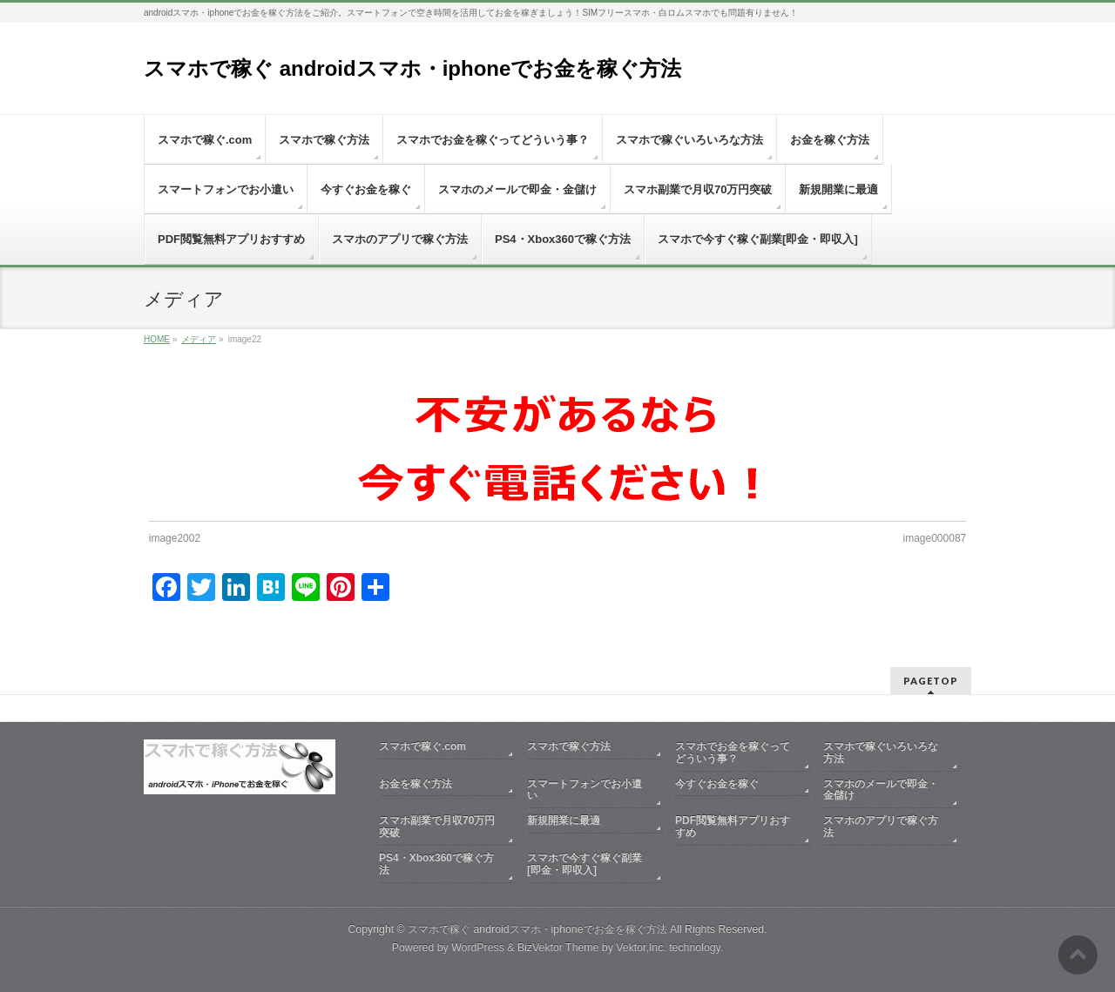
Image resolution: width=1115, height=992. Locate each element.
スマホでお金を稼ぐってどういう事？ (732, 752)
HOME (157, 339)
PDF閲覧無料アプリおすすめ (732, 826)
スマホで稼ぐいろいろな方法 (880, 752)
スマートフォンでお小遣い (584, 790)
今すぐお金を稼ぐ (717, 784)
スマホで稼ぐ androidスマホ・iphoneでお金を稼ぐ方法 (412, 68)
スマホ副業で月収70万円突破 (437, 826)
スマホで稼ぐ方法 (569, 746)
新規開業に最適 (563, 820)
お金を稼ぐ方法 (415, 784)
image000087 (935, 538)
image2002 (174, 538)
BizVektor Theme (558, 947)
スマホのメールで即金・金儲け (880, 790)
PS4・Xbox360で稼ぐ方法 (436, 864)
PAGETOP (930, 680)
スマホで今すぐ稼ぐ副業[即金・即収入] (584, 864)
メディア (198, 339)
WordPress (477, 947)
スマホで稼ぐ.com (422, 746)
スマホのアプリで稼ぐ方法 (880, 826)
